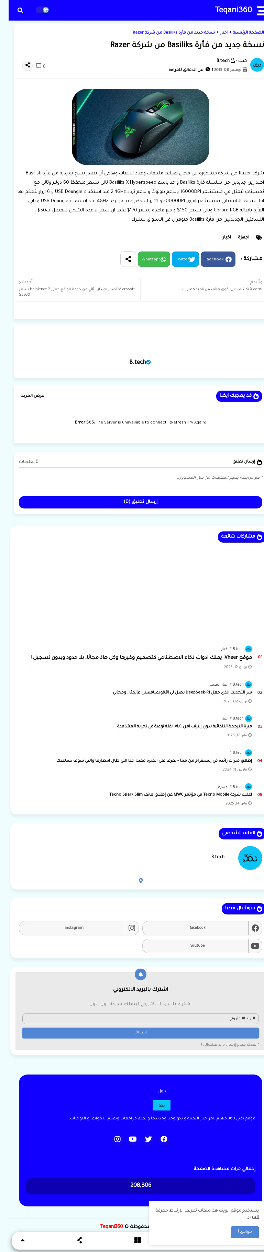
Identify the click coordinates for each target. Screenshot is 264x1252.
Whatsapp (142, 260)
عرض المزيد (24, 396)
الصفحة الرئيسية (239, 33)
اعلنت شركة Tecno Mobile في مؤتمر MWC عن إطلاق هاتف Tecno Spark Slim (172, 795)
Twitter (173, 260)
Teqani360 (224, 11)
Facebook (205, 260)
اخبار (215, 33)
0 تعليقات (20, 462)
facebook (189, 928)
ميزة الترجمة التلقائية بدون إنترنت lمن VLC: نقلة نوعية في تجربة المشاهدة (175, 727)
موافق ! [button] (236, 1232)
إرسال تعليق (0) (132, 502)
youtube (189, 946)
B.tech (129, 363)
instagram (65, 928)
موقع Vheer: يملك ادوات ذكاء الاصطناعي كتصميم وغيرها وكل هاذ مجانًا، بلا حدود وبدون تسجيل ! (132, 658)
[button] (12, 10)
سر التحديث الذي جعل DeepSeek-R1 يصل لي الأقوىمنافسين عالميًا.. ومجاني (173, 693)
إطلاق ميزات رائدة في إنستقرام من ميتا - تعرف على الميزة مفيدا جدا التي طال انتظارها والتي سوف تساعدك (145, 761)
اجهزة (235, 237)
